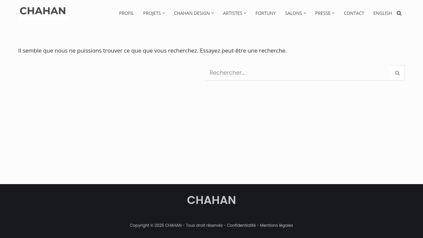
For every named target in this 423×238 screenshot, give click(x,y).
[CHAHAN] (43, 13)
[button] (164, 13)
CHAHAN (211, 200)
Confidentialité (241, 225)
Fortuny (265, 13)
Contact (354, 13)
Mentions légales (276, 225)
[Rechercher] (399, 13)
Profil (126, 13)
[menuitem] (382, 13)
